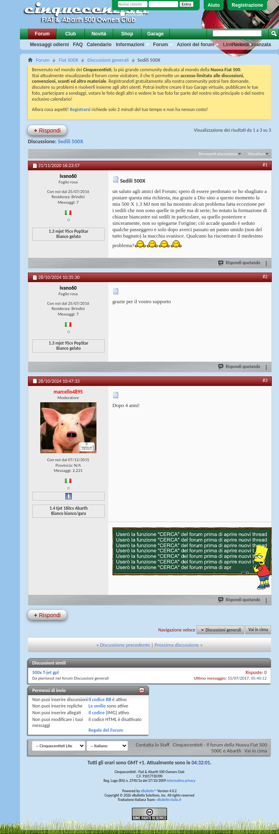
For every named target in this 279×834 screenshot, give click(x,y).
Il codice (96, 712)
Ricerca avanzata (251, 44)
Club (70, 34)
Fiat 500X (68, 60)
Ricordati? (133, 14)
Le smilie (97, 706)
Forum (42, 34)
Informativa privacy (181, 780)
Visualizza (256, 153)
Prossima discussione (177, 645)
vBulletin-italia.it (169, 799)
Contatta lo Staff (153, 745)
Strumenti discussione (218, 153)
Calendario (99, 44)
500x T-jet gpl (45, 672)
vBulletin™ (149, 791)
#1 (265, 165)
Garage (155, 34)
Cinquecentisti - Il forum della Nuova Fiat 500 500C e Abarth (220, 748)
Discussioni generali (107, 60)
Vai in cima (258, 630)
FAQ (78, 44)
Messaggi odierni (49, 44)
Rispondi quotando (239, 262)
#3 (265, 380)
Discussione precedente (125, 645)
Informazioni (130, 44)
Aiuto (214, 5)
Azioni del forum (195, 44)
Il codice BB (99, 699)
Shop (127, 34)
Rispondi (47, 130)
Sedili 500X (70, 141)
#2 (265, 276)
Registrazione (247, 5)
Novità (99, 34)
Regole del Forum (105, 730)
